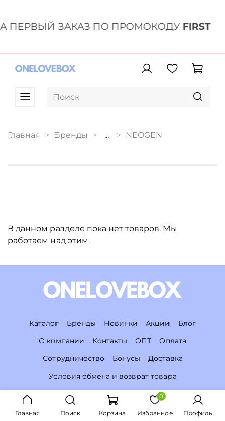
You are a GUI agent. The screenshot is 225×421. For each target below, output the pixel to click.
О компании (61, 340)
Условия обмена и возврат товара (113, 376)
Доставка (165, 358)
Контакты (109, 340)
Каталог (44, 323)
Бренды (71, 135)
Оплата (172, 340)
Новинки (121, 323)
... (106, 135)
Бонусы (126, 358)
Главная (24, 135)
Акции (158, 323)
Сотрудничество (73, 358)
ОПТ (143, 340)
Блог (187, 323)
